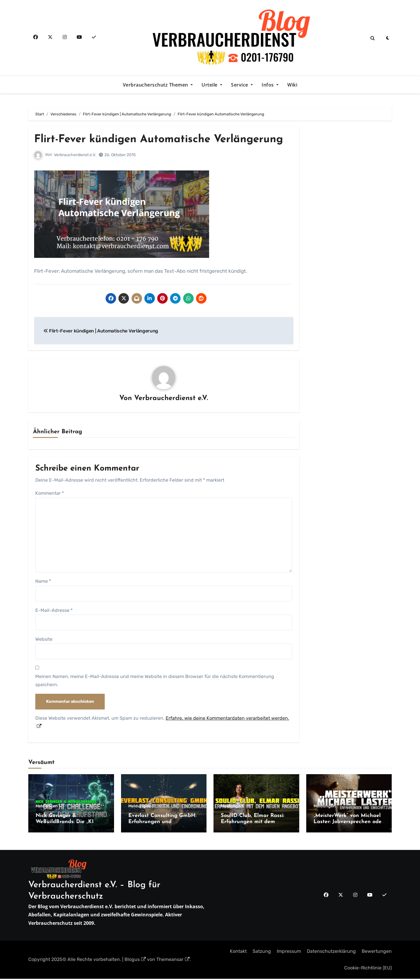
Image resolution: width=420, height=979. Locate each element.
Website (43, 639)
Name (43, 581)
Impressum (289, 951)
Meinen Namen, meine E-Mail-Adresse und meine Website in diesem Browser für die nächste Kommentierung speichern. (154, 681)
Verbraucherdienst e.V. (75, 154)
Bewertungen (377, 951)
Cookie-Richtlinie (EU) (368, 968)
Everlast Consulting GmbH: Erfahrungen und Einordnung (162, 822)
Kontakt (238, 951)
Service (240, 85)
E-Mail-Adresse (54, 610)
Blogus (135, 959)
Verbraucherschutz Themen (156, 85)
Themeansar (173, 959)
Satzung (262, 951)
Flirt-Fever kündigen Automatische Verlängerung (163, 139)
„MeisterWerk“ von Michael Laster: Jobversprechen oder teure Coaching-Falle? (349, 822)
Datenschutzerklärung (331, 951)
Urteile (210, 85)
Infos (268, 85)
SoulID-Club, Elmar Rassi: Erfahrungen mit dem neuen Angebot (252, 822)
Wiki (292, 85)
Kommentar (49, 493)
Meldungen (47, 806)
